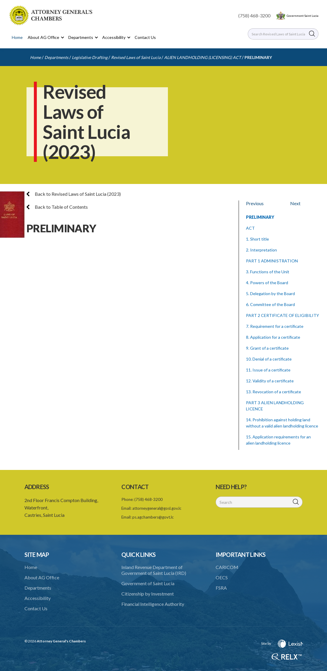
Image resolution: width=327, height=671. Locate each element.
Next (295, 203)
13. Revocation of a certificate (273, 391)
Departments (56, 57)
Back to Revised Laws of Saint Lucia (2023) (74, 194)
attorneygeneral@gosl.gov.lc (156, 508)
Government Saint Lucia (302, 15)
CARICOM (227, 567)
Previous (255, 203)
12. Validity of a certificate (270, 380)
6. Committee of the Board (270, 304)
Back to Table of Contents (57, 207)
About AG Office (41, 577)
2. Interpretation (261, 249)
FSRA (221, 588)
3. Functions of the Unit (267, 271)
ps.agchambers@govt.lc (153, 517)
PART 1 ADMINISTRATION (272, 260)
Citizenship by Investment (147, 593)
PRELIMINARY (258, 57)
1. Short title (257, 238)
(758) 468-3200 (254, 15)
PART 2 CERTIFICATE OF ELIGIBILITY (282, 315)
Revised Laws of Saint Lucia (136, 57)
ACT (250, 228)
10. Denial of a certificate (269, 358)
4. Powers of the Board (267, 282)
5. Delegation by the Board (270, 293)
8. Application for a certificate (273, 337)
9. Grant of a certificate (267, 348)
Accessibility (37, 598)
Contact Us (145, 37)
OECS (222, 577)
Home (17, 37)
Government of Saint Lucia (147, 583)
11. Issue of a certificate (268, 369)
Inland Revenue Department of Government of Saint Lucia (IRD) (153, 570)
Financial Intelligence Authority (152, 604)
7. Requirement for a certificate (274, 326)
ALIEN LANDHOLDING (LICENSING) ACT (202, 57)
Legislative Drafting (90, 57)
